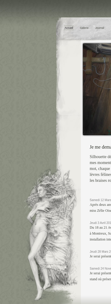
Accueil (69, 27)
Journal (99, 27)
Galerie (84, 27)
